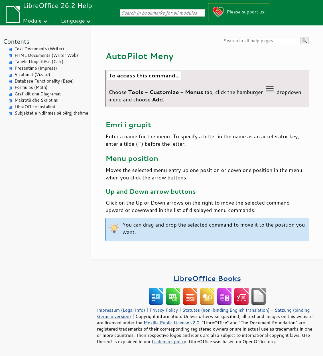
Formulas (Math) (31, 87)
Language (73, 20)
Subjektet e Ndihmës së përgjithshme (51, 113)
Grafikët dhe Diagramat (38, 94)
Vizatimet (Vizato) (32, 74)
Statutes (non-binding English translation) (225, 310)
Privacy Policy (163, 310)
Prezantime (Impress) (36, 68)
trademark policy (169, 341)
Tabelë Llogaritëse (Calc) (39, 62)
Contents (16, 41)
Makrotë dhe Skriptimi (36, 100)
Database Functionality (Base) (44, 81)
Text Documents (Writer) (39, 49)
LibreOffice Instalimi (35, 107)
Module (32, 20)
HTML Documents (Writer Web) (46, 55)
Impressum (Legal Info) (121, 310)
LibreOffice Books (207, 278)
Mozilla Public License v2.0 (172, 322)
